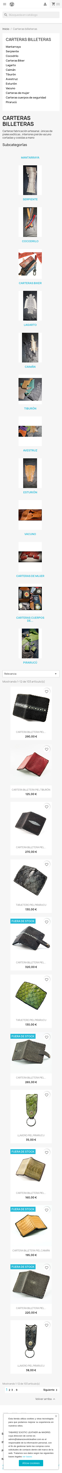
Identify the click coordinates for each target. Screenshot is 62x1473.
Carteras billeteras (28, 39)
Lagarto (11, 65)
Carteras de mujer (17, 93)
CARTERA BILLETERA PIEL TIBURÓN (31, 789)
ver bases (27, 1456)
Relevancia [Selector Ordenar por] (31, 674)
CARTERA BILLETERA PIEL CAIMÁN (31, 1250)
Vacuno (10, 88)
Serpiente (12, 51)
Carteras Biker (15, 60)
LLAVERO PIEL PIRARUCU (31, 1135)
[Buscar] (31, 15)
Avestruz (12, 79)
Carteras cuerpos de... (30, 619)
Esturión (11, 83)
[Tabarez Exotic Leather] (12, 4)
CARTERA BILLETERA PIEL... (31, 732)
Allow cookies (31, 1463)
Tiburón (11, 74)
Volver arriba (45, 1399)
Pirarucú (11, 102)
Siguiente (51, 1390)
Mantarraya (13, 47)
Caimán (11, 70)
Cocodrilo (12, 56)
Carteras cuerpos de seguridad (26, 97)
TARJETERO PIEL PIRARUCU (31, 904)
